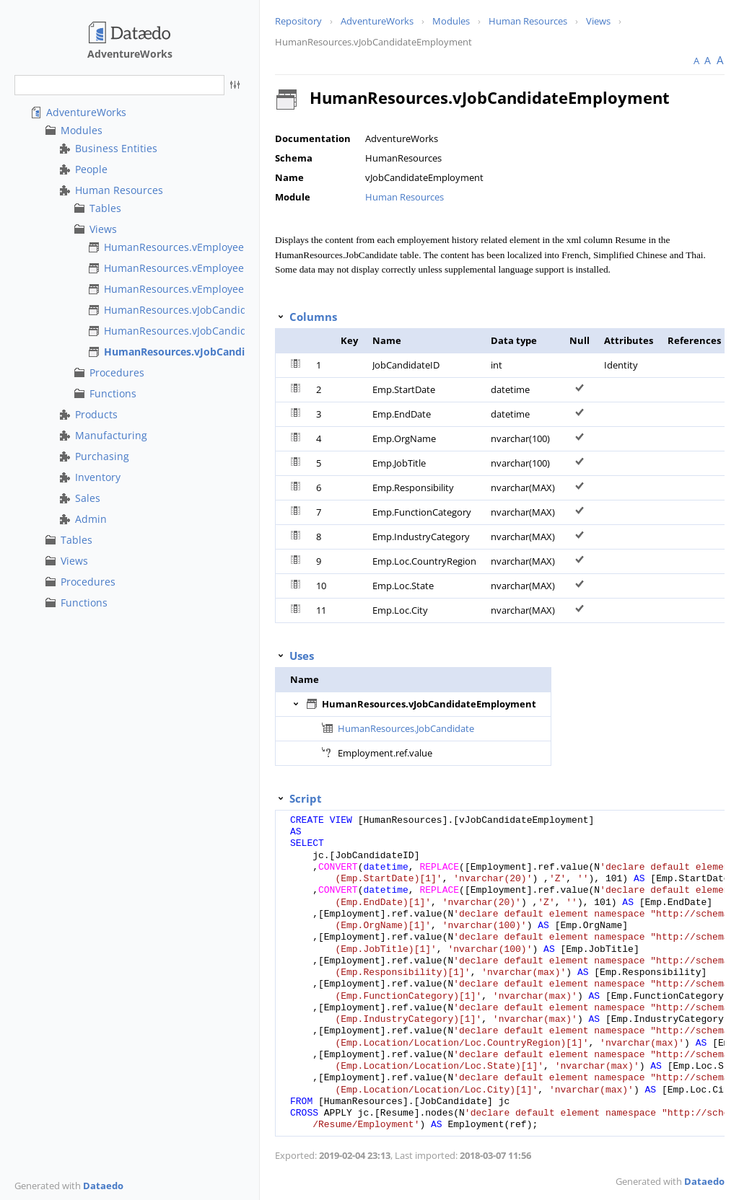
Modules (81, 130)
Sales (87, 498)
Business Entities (116, 148)
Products (96, 414)
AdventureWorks (86, 112)
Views (103, 229)
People (91, 169)
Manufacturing (111, 435)
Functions (112, 393)
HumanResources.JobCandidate (406, 728)
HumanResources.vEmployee (174, 247)
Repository (298, 20)
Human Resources (119, 190)
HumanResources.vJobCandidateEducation (207, 331)
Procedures (116, 372)
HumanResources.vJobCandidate (183, 310)
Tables (105, 208)
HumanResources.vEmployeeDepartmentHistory (220, 289)
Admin (91, 519)
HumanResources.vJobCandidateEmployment (217, 351)
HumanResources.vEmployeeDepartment (203, 268)
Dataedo (103, 1185)
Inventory (98, 477)
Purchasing (102, 456)
